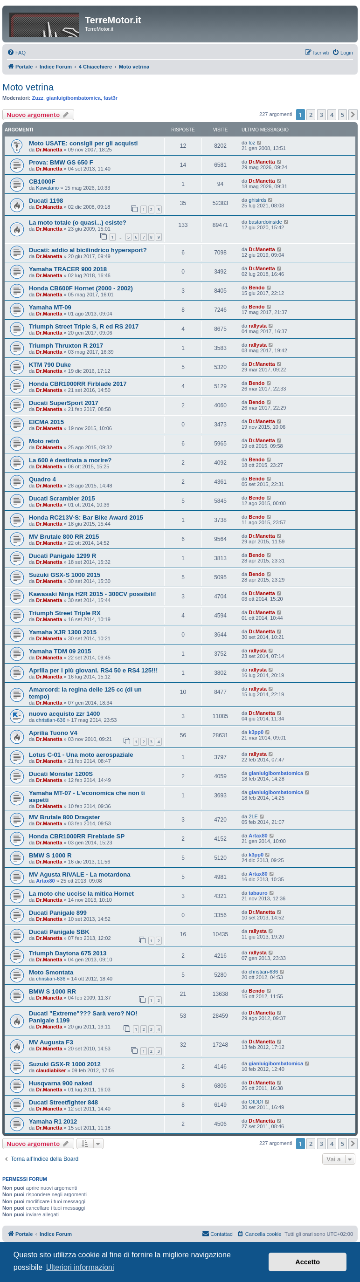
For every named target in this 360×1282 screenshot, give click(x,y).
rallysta (258, 326)
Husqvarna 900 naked (60, 1083)
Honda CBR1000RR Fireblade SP (77, 836)
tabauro (258, 893)
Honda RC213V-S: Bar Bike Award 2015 (86, 517)
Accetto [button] (307, 1262)
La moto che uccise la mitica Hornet (81, 893)
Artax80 (258, 835)
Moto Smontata (51, 972)
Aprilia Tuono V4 (53, 732)
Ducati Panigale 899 (58, 912)
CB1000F (42, 181)
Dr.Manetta (49, 149)
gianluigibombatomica (73, 98)
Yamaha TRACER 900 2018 (68, 269)
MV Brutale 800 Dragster (64, 817)
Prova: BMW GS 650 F (61, 162)
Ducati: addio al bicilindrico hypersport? (88, 250)
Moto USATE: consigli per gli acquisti (83, 143)
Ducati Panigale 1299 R (62, 555)
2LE (253, 816)
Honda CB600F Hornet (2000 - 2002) (81, 288)
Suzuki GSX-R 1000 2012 (65, 1064)
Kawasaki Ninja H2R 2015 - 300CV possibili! (92, 593)
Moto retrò (44, 441)
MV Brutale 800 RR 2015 (64, 536)
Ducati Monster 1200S (61, 773)
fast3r (111, 98)
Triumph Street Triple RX (65, 613)
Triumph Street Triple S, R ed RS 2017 (83, 326)
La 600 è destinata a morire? (70, 460)
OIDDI (256, 1101)
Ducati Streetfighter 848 (63, 1102)
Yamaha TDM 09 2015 (60, 651)
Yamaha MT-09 (50, 307)
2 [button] (310, 114)
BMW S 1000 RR (52, 991)
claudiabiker (51, 1070)
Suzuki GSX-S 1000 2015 (64, 574)
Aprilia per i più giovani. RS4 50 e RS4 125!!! (93, 670)
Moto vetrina (28, 87)
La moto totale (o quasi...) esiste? (77, 222)
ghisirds (257, 200)
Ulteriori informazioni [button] (80, 1267)
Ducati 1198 (46, 200)
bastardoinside (265, 222)
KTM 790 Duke (50, 364)
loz (252, 142)
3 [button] (321, 114)
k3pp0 (256, 732)
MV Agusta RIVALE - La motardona (80, 874)
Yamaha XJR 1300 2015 (63, 632)
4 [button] (331, 114)
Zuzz (37, 98)
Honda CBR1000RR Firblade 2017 (78, 383)
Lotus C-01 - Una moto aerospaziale (81, 754)
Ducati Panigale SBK (59, 931)
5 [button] (342, 114)
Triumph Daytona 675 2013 (67, 953)
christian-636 (50, 720)
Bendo (256, 287)
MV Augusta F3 (51, 1042)
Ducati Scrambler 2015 (62, 498)
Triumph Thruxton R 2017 (66, 345)
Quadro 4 (42, 479)
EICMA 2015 (46, 421)
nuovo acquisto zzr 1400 (64, 713)
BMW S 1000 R (50, 855)
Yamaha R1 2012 (53, 1121)
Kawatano (47, 188)
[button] (353, 114)
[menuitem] (16, 52)
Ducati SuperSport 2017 (63, 402)
